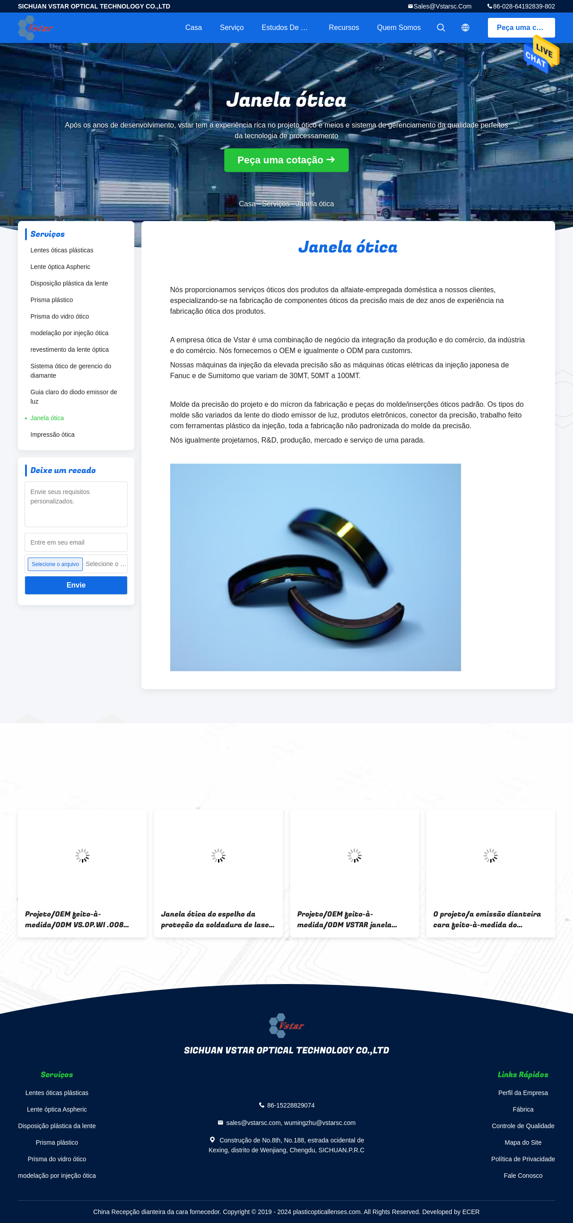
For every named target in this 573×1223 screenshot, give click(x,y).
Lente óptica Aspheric (60, 266)
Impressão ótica (52, 434)
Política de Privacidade (523, 1159)
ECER (471, 1211)
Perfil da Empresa (523, 1092)
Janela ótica (47, 418)
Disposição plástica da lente (69, 283)
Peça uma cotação (526, 27)
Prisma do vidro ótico (59, 316)
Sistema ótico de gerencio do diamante (70, 370)
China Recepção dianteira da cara (140, 1211)
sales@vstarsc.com (442, 6)
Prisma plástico (51, 299)
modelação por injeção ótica (69, 333)
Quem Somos (399, 27)
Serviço (232, 27)
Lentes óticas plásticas (62, 250)
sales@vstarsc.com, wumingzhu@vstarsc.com (290, 1122)
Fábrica (523, 1109)
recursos (344, 27)
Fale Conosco (523, 1175)
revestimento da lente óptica (69, 349)
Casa (193, 27)
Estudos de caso (290, 27)
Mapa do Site (523, 1142)
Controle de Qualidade (523, 1125)
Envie (76, 585)
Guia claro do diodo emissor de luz (73, 396)
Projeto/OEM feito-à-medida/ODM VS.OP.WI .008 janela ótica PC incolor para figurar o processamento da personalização (75, 919)
